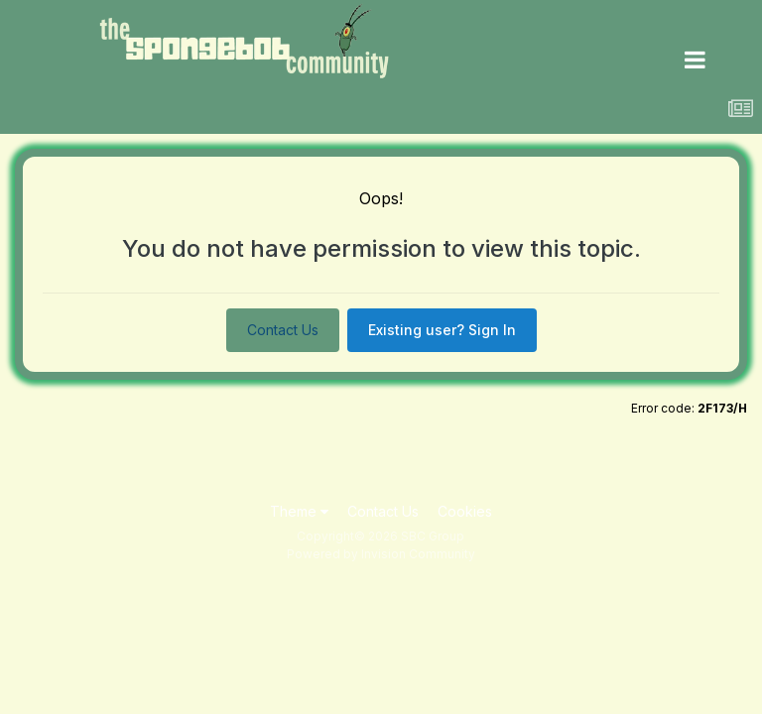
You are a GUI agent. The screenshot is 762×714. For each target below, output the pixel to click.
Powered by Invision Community (381, 553)
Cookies (465, 511)
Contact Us (282, 329)
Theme (299, 511)
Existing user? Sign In (442, 329)
